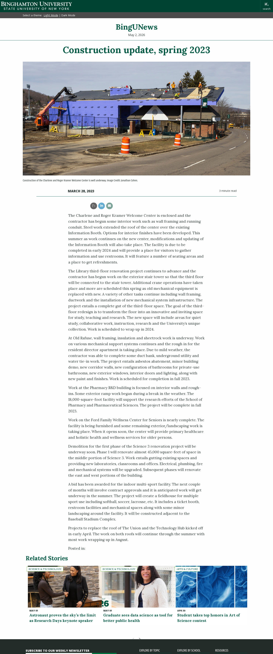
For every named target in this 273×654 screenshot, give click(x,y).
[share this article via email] (109, 206)
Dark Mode (68, 15)
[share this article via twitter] (93, 206)
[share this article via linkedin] (101, 206)
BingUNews (137, 27)
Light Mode (51, 15)
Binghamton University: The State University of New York (36, 6)
